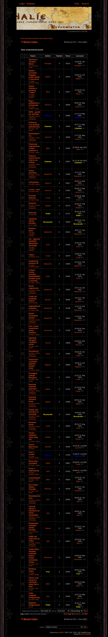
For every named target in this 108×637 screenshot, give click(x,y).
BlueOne (48, 489)
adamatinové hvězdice (34, 307)
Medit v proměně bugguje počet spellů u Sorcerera (34, 75)
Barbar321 (48, 174)
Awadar (48, 206)
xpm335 (48, 447)
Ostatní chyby (34, 191)
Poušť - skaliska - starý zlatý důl (33, 436)
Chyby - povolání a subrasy (32, 96)
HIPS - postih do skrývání (34, 113)
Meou (48, 92)
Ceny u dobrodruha (34, 470)
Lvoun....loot (34, 189)
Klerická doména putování (33, 387)
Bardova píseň (32, 423)
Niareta (48, 528)
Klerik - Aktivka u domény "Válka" (33, 89)
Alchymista (34, 182)
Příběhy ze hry (34, 257)
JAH (47, 499)
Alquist (47, 402)
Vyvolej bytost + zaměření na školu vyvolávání (34, 510)
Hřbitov (32, 449)
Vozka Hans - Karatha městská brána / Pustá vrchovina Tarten (34, 555)
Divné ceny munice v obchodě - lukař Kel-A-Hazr (34, 582)
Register (31, 3)
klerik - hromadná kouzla (33, 316)
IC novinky (33, 225)
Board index (31, 42)
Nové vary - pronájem (34, 462)
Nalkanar (47, 115)
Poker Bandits (86, 634)
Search (85, 3)
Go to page (68, 614)
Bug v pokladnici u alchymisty (34, 103)
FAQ (77, 3)
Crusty (48, 198)
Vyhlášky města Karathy (33, 221)
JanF (48, 471)
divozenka (48, 330)
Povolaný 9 (33, 351)
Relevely (32, 213)
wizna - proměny (33, 172)
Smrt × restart (32, 453)
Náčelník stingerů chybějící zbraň (33, 341)
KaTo (48, 245)
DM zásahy (33, 303)
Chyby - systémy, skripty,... (34, 82)
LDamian (47, 126)
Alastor (48, 77)
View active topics (46, 38)
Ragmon (48, 365)
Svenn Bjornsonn (33, 446)
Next (86, 614)
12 (83, 614)
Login (22, 3)
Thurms (48, 343)
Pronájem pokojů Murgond (33, 375)
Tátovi (31, 255)
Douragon (47, 63)
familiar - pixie (33, 229)
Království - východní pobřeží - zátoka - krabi (34, 364)
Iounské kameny (32, 197)
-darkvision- (48, 557)
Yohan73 (48, 105)
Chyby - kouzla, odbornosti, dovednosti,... (34, 117)
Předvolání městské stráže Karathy (33, 526)
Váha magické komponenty (34, 595)
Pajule (48, 354)
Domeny (32, 203)
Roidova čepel (32, 570)
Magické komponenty (34, 604)
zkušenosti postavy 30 (33, 262)
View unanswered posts (29, 38)
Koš (31, 607)
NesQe (48, 437)
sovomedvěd (34, 478)
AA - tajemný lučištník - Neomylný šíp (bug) (34, 242)
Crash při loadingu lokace (33, 299)
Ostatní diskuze (35, 184)
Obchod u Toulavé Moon (33, 62)
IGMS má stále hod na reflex (34, 539)
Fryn (48, 572)
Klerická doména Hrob (32, 399)
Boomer (48, 300)
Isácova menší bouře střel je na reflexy (34, 159)
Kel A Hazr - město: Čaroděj (34, 487)
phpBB (60, 632)
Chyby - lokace (35, 152)
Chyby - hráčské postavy (34, 265)
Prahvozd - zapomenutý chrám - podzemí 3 (34, 147)
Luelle (48, 377)
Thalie (48, 214)
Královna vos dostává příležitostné (34, 124)
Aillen (48, 148)
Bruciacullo (48, 222)
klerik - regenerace (34, 287)
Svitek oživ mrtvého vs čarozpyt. (34, 412)
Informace (33, 214)
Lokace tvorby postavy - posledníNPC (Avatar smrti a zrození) (34, 275)
